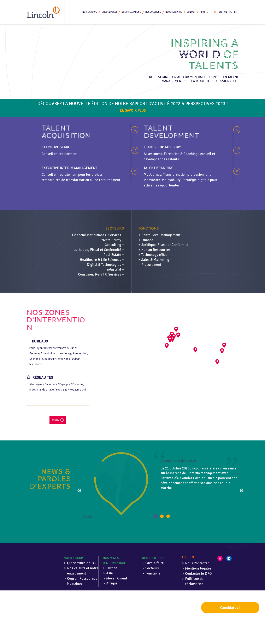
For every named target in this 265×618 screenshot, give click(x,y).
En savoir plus (133, 110)
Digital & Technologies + (105, 264)
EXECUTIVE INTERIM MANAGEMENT (69, 168)
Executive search (57, 147)
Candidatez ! (230, 607)
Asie (109, 573)
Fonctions (152, 573)
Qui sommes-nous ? (81, 563)
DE (235, 12)
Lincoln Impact (109, 12)
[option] (160, 484)
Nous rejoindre (173, 12)
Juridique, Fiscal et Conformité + (99, 250)
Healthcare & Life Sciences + (102, 260)
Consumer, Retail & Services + (101, 274)
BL (230, 12)
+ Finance (145, 240)
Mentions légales (198, 568)
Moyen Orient (116, 578)
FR (215, 12)
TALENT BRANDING (158, 168)
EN (220, 12)
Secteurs (152, 568)
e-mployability (170, 180)
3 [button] (168, 516)
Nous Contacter (197, 563)
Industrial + (115, 269)
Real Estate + (113, 255)
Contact (191, 12)
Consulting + (114, 245)
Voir (55, 420)
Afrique (112, 583)
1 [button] (156, 516)
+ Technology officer (153, 255)
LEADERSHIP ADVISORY (162, 147)
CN (225, 12)
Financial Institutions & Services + (98, 235)
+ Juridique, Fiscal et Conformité (163, 245)
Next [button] (242, 491)
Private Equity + (111, 240)
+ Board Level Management (159, 235)
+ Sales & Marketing (153, 260)
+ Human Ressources (154, 250)
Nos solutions (153, 12)
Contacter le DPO (198, 573)
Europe (111, 568)
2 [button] (162, 516)
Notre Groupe (89, 12)
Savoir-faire (154, 563)
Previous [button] (79, 491)
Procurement (151, 264)
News (202, 12)
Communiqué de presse (178, 460)
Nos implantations (131, 12)
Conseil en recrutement (59, 154)
